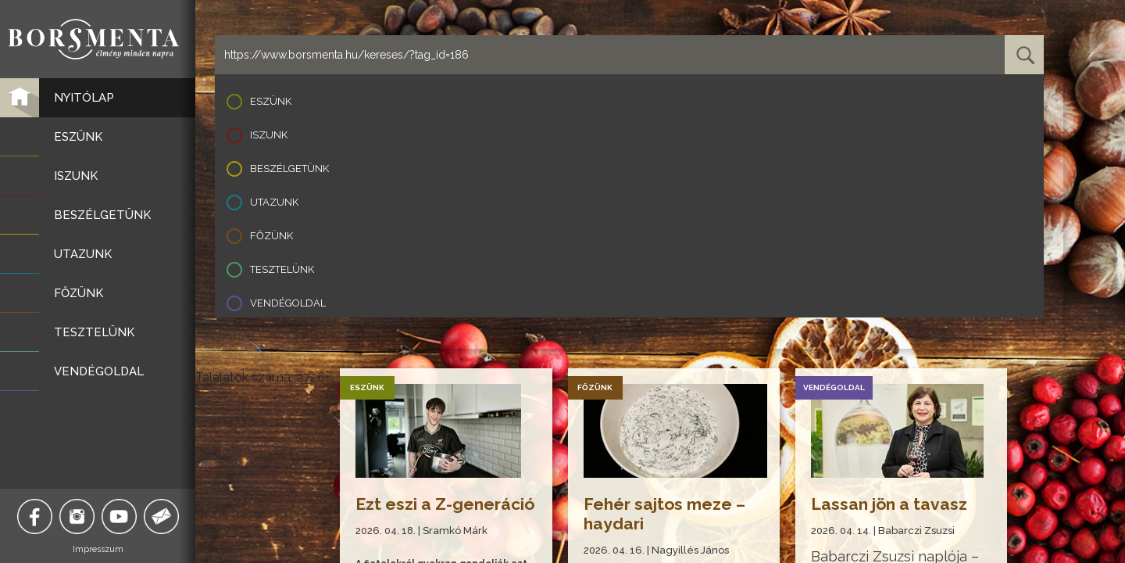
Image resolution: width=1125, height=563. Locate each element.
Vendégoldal (288, 303)
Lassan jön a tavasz (889, 504)
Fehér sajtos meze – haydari (664, 513)
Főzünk (271, 236)
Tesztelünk (282, 269)
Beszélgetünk (289, 168)
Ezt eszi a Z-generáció (444, 504)
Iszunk (269, 135)
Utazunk (274, 202)
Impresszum (98, 549)
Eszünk (270, 101)
